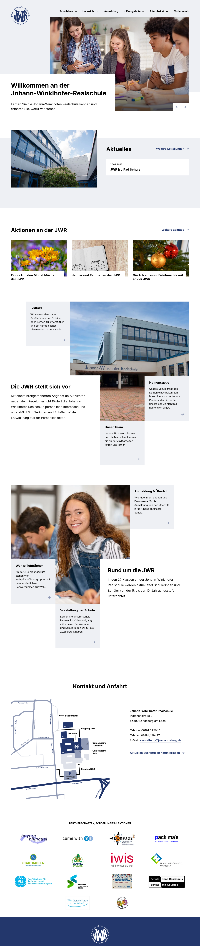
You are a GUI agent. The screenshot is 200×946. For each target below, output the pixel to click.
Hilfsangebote (132, 11)
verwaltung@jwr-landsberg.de (161, 740)
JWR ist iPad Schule (147, 167)
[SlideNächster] (185, 107)
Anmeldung (111, 11)
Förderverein (181, 11)
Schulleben (66, 11)
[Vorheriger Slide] (177, 107)
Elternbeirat (157, 11)
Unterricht (88, 11)
